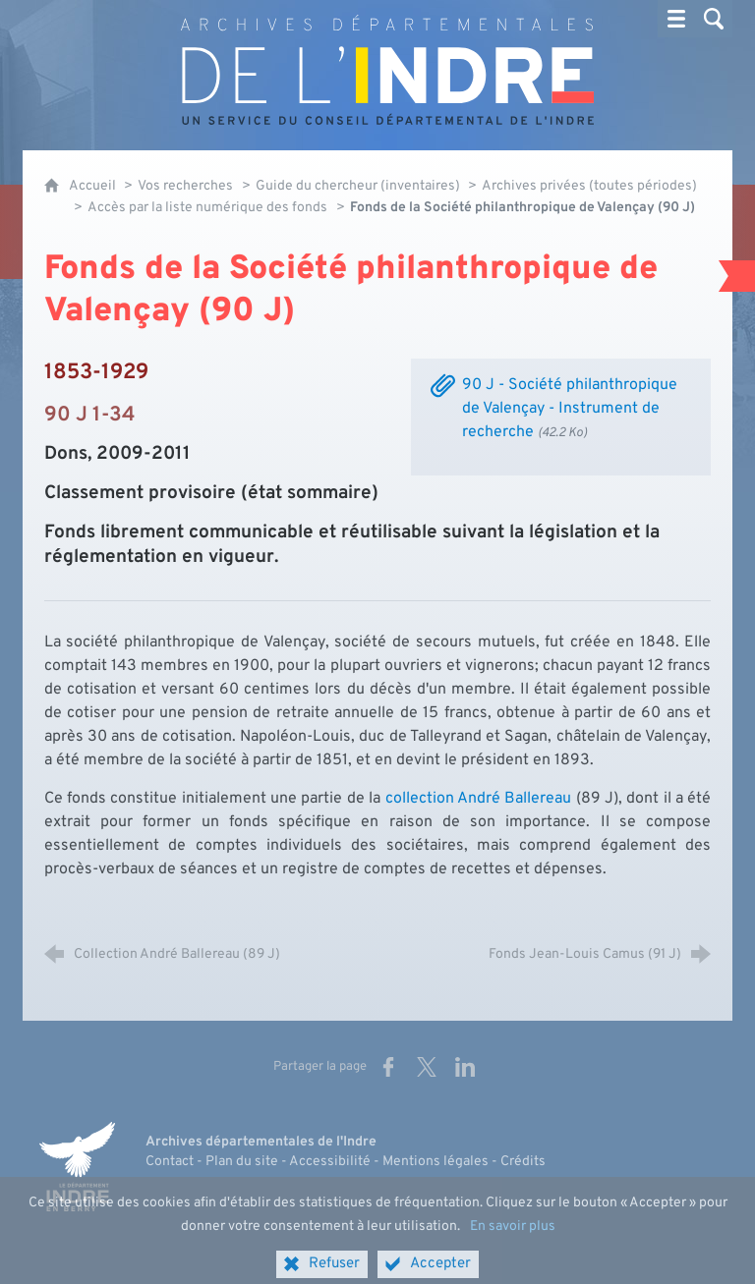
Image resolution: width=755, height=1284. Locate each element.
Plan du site (241, 1161)
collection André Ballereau (478, 799)
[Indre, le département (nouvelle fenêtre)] (77, 1167)
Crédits (523, 1161)
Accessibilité (330, 1161)
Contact (169, 1161)
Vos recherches (185, 186)
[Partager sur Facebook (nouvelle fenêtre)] (388, 1067)
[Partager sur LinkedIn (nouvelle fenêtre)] (465, 1067)
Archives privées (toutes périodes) (589, 186)
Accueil (94, 186)
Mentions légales (435, 1161)
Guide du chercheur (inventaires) (359, 186)
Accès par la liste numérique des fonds (207, 207)
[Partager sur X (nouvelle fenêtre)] (426, 1067)
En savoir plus (512, 1240)
